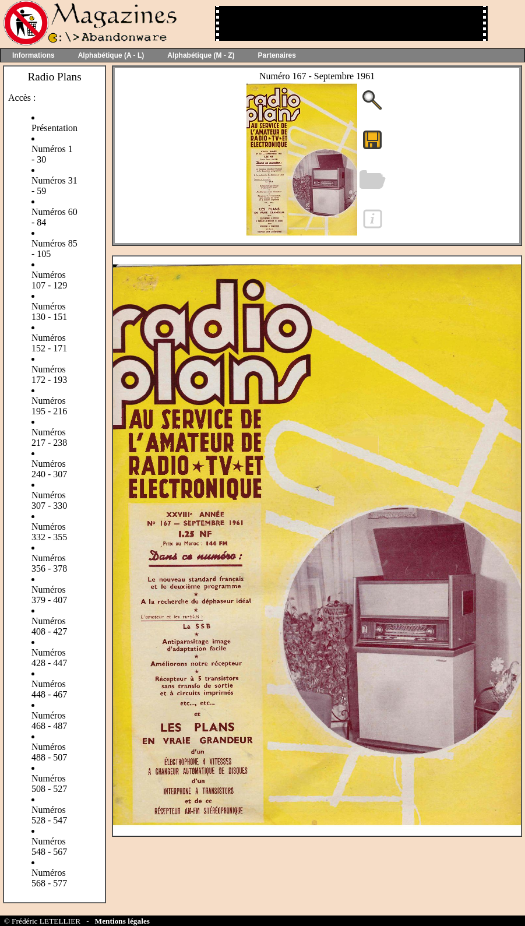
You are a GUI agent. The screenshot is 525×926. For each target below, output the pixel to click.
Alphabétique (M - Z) (200, 55)
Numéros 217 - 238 (49, 437)
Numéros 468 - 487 (49, 720)
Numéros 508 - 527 (49, 783)
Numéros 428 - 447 (49, 657)
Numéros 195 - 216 (49, 406)
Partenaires (277, 55)
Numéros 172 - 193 (49, 374)
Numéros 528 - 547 (49, 815)
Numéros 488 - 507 (49, 752)
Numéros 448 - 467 (49, 689)
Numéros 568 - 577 (49, 878)
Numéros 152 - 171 (49, 343)
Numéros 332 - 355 (49, 532)
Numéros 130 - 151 (49, 311)
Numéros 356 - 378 (49, 563)
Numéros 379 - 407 (49, 595)
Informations (33, 55)
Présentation (54, 128)
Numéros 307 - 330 (49, 500)
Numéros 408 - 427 (49, 626)
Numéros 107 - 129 (49, 280)
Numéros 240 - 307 (49, 469)
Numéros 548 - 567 (49, 846)
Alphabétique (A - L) (111, 55)
